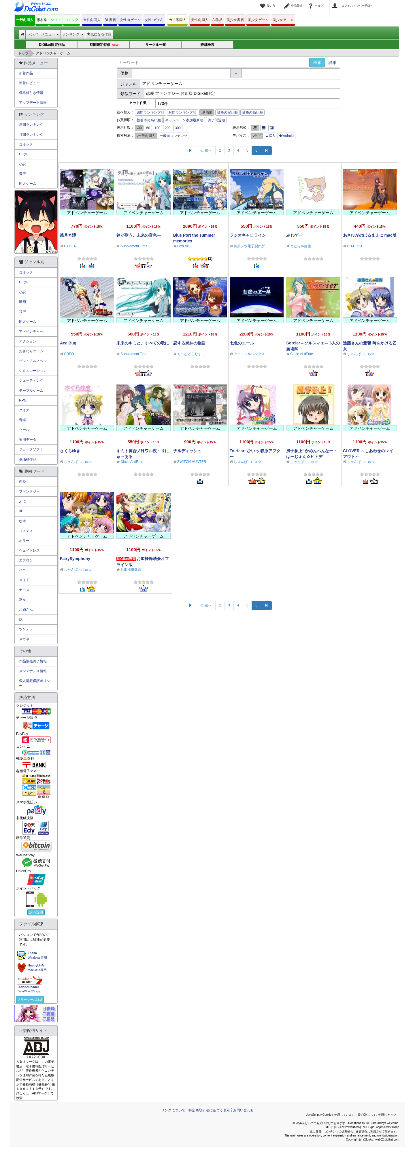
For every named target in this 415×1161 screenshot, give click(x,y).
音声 (22, 174)
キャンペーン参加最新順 (184, 120)
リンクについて (173, 1110)
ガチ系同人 (177, 20)
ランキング (72, 34)
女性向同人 (92, 20)
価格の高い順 (252, 112)
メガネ (24, 639)
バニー (24, 570)
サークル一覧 (155, 45)
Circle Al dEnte (301, 354)
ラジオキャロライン (248, 235)
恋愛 (22, 482)
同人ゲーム (27, 184)
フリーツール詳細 (30, 999)
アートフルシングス (249, 354)
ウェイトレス (29, 551)
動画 (22, 302)
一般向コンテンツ (173, 136)
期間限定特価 (104, 45)
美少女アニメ (283, 20)
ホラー (24, 541)
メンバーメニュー (43, 34)
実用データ (27, 440)
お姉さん (26, 610)
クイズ (24, 410)
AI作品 (217, 20)
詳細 (333, 62)
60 (148, 128)
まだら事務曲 (300, 246)
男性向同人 (199, 20)
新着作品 (26, 73)
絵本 (22, 521)
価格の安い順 (227, 112)
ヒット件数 (138, 103)
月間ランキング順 (182, 112)
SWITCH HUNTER (191, 462)
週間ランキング (31, 124)
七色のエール (242, 343)
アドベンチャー (31, 331)
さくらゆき (70, 450)
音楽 (22, 420)
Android (286, 136)
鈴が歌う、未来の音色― (138, 235)
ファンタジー (29, 491)
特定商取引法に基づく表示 (209, 1110)
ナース (24, 590)
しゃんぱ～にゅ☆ (361, 354)
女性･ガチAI (154, 20)
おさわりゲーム (31, 351)
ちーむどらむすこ (191, 354)
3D (21, 511)
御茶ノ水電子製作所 (249, 246)
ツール (24, 430)
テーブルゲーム (31, 391)
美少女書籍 (235, 20)
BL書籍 (110, 20)
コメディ (26, 531)
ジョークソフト (31, 449)
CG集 (23, 154)
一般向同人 (24, 20)
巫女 (22, 600)
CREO (69, 354)
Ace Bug (68, 343)
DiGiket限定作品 (52, 45)
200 (168, 128)
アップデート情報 (33, 103)
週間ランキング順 (150, 112)
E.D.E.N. (71, 246)
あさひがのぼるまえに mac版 (370, 235)
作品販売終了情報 (33, 661)
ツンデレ (26, 629)
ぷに (22, 501)
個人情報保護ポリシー (34, 683)
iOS (270, 136)
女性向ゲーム (130, 20)
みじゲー (294, 235)
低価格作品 (27, 459)
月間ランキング (31, 135)
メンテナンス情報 (33, 671)
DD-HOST (355, 246)
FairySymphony (75, 558)
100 (157, 128)
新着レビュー (29, 83)
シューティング (31, 380)
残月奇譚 (68, 235)
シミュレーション (33, 371)
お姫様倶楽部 (130, 570)
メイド (24, 580)
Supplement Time (133, 246)
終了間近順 (216, 120)
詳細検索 (207, 45)
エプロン (26, 560)
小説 (22, 164)
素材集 (42, 20)
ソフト (56, 20)
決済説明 (36, 912)
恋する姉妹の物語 (189, 343)
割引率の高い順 (149, 120)
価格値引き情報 (31, 93)
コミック (71, 20)
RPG (23, 400)
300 (178, 128)
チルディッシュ (187, 450)
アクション (27, 341)
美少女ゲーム (258, 20)
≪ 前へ (205, 150)
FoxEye (183, 246)
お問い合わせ (243, 1110)
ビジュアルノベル (33, 361)
